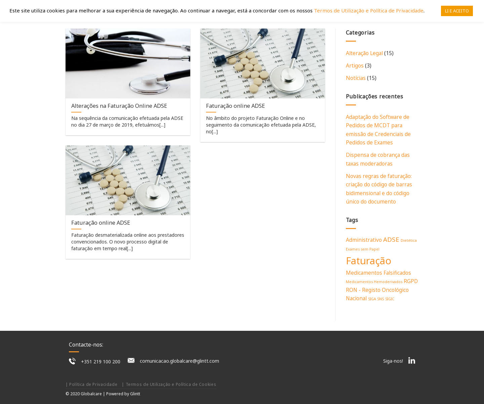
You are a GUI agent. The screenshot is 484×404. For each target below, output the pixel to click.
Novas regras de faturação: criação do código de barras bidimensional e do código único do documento (379, 188)
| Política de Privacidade (91, 384)
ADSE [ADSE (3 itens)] (391, 239)
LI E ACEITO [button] (457, 11)
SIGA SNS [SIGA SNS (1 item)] (376, 299)
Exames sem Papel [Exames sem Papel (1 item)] (362, 249)
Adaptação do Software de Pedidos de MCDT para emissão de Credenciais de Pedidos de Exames (378, 129)
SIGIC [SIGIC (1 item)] (389, 299)
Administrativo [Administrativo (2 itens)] (364, 239)
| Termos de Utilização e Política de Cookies (169, 384)
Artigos (355, 65)
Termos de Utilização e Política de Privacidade (369, 10)
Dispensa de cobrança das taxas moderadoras (378, 159)
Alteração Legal (364, 53)
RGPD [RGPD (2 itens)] (411, 281)
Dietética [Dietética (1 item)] (409, 240)
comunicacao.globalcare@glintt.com (179, 361)
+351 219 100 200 (100, 361)
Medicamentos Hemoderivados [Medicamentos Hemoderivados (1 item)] (374, 281)
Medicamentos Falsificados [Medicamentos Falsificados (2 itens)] (378, 272)
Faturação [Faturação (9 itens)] (368, 260)
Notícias (356, 78)
